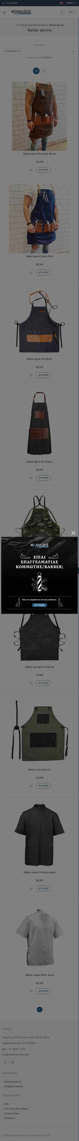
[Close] (73, 532)
